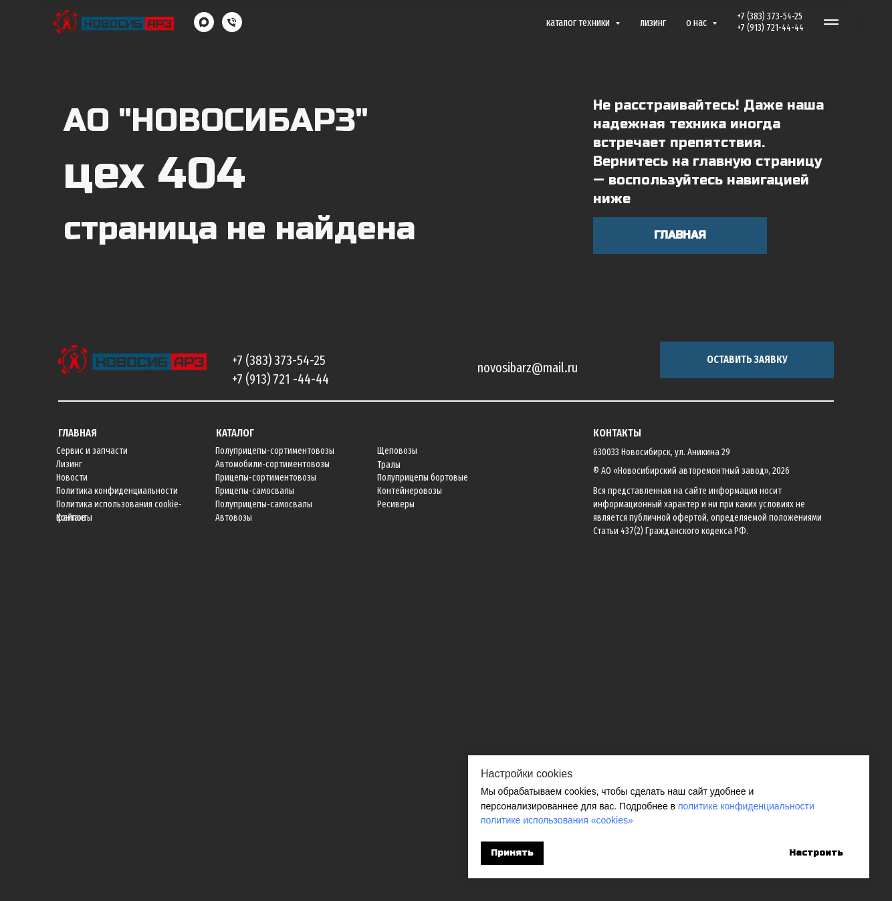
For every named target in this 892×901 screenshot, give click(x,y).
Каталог (235, 766)
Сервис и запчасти (92, 784)
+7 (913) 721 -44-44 (280, 712)
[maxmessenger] (204, 22)
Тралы (389, 798)
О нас (697, 22)
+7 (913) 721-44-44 (770, 27)
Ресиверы (396, 838)
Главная (77, 766)
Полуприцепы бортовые (422, 811)
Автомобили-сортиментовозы (272, 797)
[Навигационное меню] (831, 22)
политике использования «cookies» (557, 820)
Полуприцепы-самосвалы (263, 838)
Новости (72, 811)
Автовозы (233, 851)
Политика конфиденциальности (117, 824)
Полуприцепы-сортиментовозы (274, 784)
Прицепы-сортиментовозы (265, 811)
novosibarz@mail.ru (527, 701)
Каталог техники (579, 22)
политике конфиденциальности (746, 806)
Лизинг (653, 22)
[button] (747, 693)
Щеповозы (397, 784)
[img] (132, 693)
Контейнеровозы (409, 824)
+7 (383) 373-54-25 (769, 16)
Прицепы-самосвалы (254, 824)
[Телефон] (232, 22)
